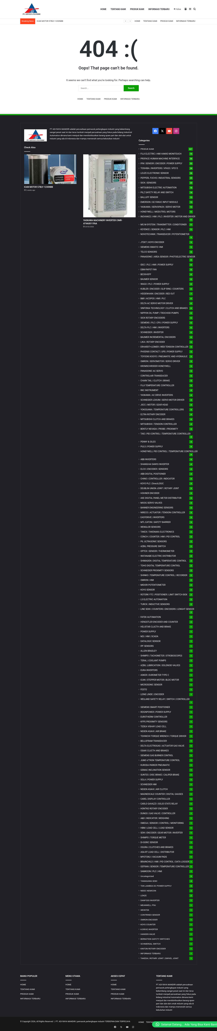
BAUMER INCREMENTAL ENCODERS (158, 337)
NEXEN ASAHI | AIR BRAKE (153, 731)
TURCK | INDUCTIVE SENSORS (155, 604)
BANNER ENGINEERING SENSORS (156, 507)
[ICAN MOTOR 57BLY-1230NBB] (50, 169)
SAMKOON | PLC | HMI (151, 871)
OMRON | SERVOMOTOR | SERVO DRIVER (160, 361)
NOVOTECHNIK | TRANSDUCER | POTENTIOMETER (164, 234)
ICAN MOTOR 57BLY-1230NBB (50, 21)
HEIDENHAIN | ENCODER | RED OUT (157, 293)
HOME (103, 9)
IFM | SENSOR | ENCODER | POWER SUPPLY (161, 163)
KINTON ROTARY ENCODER (153, 948)
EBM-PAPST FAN (148, 269)
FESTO (143, 689)
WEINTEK (144, 910)
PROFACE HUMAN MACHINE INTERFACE (160, 158)
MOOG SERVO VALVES (151, 503)
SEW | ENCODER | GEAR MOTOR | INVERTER (161, 833)
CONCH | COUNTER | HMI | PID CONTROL (160, 536)
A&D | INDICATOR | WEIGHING (154, 818)
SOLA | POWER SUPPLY (151, 779)
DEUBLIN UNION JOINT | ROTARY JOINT (159, 488)
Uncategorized (147, 876)
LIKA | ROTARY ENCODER (152, 342)
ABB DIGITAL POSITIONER (153, 474)
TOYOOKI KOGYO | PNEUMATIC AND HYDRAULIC (164, 356)
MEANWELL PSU (148, 905)
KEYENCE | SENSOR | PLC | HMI (155, 229)
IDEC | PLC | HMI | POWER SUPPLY (156, 264)
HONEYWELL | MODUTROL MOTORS (157, 212)
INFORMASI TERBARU (159, 9)
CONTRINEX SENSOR (150, 915)
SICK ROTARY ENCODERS (152, 318)
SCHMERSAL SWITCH (150, 944)
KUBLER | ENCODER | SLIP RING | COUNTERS (162, 289)
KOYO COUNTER (147, 924)
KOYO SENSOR (147, 590)
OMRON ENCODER (149, 919)
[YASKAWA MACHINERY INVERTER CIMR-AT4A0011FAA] (109, 185)
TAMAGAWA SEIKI (148, 881)
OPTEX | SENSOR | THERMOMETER (157, 551)
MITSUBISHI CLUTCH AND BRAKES (157, 419)
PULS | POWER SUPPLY (151, 446)
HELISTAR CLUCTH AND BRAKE (155, 627)
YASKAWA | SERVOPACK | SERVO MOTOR (160, 207)
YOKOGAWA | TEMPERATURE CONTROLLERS (162, 409)
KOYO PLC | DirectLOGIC (152, 483)
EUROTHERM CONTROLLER (153, 717)
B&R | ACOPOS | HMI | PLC (153, 298)
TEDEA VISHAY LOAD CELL (153, 726)
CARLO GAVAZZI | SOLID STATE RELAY (159, 804)
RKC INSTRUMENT (149, 390)
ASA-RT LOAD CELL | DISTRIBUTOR (157, 852)
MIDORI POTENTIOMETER (153, 585)
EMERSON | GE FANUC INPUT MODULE (159, 202)
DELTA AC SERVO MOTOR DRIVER (156, 303)
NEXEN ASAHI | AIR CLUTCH (154, 789)
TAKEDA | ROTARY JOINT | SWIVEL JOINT (159, 958)
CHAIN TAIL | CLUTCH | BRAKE (155, 380)
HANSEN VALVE (147, 934)
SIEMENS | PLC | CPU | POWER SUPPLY (159, 322)
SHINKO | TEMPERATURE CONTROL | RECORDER (163, 575)
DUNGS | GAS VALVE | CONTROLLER (157, 813)
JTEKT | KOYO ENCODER (152, 242)
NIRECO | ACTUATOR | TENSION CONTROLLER (162, 512)
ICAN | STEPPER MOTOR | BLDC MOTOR (159, 680)
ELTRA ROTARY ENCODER (152, 414)
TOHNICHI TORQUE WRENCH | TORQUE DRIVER (163, 736)
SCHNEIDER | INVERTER (151, 332)
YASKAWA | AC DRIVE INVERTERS (156, 395)
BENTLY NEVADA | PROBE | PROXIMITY (159, 429)
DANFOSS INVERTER (149, 900)
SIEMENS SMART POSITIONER (155, 707)
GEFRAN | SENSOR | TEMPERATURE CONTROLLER (164, 866)
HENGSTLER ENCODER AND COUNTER (159, 622)
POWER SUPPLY (148, 631)
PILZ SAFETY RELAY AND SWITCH (157, 192)
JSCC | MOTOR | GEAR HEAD (154, 405)
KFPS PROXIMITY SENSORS (153, 721)
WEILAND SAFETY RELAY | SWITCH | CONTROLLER (165, 699)
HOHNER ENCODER (149, 493)
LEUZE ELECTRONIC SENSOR (154, 173)
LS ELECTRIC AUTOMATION (153, 599)
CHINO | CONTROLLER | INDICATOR (157, 478)
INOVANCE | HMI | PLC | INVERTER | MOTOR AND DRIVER (167, 216)
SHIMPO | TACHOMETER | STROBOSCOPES (161, 655)
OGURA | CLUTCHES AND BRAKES (156, 847)
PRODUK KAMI (137, 9)
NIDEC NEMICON (148, 890)
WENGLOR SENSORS (150, 527)
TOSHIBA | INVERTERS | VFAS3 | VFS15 (159, 168)
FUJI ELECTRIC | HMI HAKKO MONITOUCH (160, 154)
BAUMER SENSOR (149, 279)
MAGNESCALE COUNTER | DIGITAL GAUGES (161, 794)
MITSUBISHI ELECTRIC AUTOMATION (158, 187)
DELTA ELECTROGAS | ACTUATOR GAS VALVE (162, 746)
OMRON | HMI (147, 580)
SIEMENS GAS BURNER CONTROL (156, 755)
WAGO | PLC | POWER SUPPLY (154, 284)
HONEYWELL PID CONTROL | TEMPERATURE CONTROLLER (169, 451)
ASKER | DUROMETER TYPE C (154, 675)
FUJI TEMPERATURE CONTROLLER (157, 385)
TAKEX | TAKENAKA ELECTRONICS (157, 532)
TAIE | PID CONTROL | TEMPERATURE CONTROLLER (165, 434)
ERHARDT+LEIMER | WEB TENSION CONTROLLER (164, 347)
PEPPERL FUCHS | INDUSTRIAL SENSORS (160, 178)
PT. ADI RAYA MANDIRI (66, 1021)
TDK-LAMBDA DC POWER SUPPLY (156, 886)
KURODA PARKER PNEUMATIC (155, 765)
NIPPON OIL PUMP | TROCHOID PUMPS (159, 313)
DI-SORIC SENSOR (149, 842)
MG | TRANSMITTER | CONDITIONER (163, 224)
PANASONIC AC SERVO (151, 371)
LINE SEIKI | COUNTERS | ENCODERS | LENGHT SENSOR (167, 609)
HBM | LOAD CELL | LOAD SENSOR (156, 828)
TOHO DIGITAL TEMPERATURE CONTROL (160, 565)
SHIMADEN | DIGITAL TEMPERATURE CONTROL (163, 561)
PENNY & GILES (148, 441)
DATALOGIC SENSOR (150, 641)
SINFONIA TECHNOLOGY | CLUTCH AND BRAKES (164, 308)
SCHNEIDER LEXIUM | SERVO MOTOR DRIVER (162, 400)
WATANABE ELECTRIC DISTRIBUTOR (158, 556)
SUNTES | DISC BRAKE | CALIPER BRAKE (159, 775)
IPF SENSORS (147, 646)
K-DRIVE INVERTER (149, 929)
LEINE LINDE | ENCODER (152, 694)
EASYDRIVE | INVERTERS (152, 517)
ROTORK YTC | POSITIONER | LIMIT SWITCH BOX (163, 594)
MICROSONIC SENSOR (151, 684)
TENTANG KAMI (118, 9)
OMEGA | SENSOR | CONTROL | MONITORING (162, 823)
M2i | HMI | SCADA (149, 636)
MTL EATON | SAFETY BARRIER (155, 522)
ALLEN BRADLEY (148, 651)
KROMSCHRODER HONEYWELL (155, 366)
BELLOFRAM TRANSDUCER (153, 741)
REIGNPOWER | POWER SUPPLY (155, 712)
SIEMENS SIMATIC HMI (151, 247)
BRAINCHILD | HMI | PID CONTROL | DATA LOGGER (164, 861)
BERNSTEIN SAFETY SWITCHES (155, 939)
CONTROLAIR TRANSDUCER (154, 376)
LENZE (143, 895)
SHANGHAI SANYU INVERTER (154, 464)
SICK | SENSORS (148, 183)
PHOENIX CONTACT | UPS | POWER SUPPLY (161, 351)
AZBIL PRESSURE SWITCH (153, 546)
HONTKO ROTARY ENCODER (154, 808)
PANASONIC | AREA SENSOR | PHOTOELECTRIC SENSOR (167, 256)
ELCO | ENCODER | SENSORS (154, 469)
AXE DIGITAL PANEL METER (160, 498)
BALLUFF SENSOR (149, 197)
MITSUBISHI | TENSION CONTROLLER (158, 424)
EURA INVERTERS (149, 670)
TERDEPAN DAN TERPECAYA (117, 1021)
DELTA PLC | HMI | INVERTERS (154, 327)
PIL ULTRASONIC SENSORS (153, 541)
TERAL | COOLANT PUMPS (153, 660)
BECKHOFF (145, 274)
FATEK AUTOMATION (150, 617)
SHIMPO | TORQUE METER (153, 837)
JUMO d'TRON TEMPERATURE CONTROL (160, 760)
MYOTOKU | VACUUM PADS (153, 857)
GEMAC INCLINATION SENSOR (155, 770)
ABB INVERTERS (148, 459)
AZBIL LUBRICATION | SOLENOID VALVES (160, 665)
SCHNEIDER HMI (148, 784)
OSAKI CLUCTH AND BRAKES (154, 750)
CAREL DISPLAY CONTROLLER (155, 799)
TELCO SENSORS (148, 252)
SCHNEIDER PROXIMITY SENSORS (157, 570)
